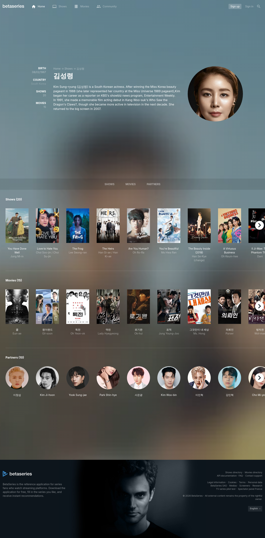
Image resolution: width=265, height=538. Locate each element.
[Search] (258, 6)
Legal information (216, 482)
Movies (131, 184)
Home (57, 68)
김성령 (80, 68)
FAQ (241, 475)
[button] (17, 381)
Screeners (244, 485)
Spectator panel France (250, 489)
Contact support (253, 475)
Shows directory (233, 472)
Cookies (232, 482)
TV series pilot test (226, 489)
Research (257, 485)
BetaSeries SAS (219, 485)
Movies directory (253, 472)
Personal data (255, 482)
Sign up (235, 6)
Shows (68, 68)
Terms (242, 482)
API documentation (227, 475)
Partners (153, 184)
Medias (233, 485)
